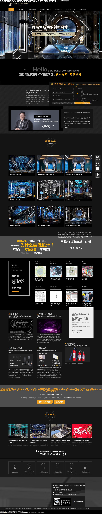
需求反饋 (98, 159)
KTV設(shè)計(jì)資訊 (70, 9)
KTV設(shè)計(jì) (20, 9)
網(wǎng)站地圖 (71, 508)
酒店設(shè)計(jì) (58, 9)
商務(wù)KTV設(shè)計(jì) (45, 9)
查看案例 (59, 402)
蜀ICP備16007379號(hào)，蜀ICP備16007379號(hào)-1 (35, 512)
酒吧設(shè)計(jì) (32, 9)
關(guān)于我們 (83, 9)
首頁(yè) (11, 9)
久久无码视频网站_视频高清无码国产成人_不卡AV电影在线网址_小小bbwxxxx (17, 512)
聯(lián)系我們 (45, 402)
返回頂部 (98, 177)
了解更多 (29, 106)
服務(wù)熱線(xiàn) (97, 166)
